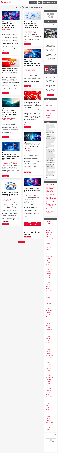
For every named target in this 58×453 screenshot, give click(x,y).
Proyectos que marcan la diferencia (50, 2)
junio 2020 (48, 338)
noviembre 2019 (49, 351)
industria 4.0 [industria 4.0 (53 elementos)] (48, 143)
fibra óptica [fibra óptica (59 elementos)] (48, 140)
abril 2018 (48, 386)
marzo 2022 (48, 303)
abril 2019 (48, 364)
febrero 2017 (48, 412)
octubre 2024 (48, 254)
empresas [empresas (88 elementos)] (48, 138)
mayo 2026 (48, 223)
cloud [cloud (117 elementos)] (47, 128)
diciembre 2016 (49, 416)
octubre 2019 (48, 353)
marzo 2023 (48, 284)
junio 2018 (48, 383)
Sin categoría (48, 113)
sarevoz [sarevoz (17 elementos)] (47, 160)
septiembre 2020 (49, 334)
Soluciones (40, 2)
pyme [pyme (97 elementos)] (47, 156)
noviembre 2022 (49, 290)
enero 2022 (48, 306)
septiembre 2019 (49, 355)
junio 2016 (48, 427)
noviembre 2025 (49, 234)
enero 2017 (48, 414)
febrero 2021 (48, 325)
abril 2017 (48, 409)
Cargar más (22, 241)
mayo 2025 (48, 243)
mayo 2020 (48, 340)
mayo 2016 (48, 429)
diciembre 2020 (49, 329)
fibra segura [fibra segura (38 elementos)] (53, 138)
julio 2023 (48, 277)
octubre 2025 (48, 236)
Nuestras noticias (6, 73)
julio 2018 (48, 381)
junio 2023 (48, 279)
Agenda (35, 2)
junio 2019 (48, 360)
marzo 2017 (48, 411)
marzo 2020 (48, 344)
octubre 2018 (48, 375)
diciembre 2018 (49, 372)
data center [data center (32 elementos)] (48, 134)
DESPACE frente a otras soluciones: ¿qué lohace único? (32, 190)
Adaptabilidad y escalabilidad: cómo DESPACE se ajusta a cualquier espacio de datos (31, 25)
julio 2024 (48, 258)
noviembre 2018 (49, 373)
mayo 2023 (48, 280)
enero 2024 (48, 267)
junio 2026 (48, 221)
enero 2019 (48, 370)
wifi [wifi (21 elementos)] (46, 177)
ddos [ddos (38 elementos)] (52, 134)
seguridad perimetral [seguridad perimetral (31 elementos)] (50, 164)
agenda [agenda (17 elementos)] (47, 125)
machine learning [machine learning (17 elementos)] (49, 153)
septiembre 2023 (49, 275)
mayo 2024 (48, 262)
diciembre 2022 (49, 288)
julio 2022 (48, 295)
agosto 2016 (48, 424)
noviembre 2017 (49, 396)
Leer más (5, 52)
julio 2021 (48, 316)
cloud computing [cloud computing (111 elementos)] (49, 130)
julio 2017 (48, 403)
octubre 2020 (48, 333)
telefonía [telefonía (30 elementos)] (47, 168)
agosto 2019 (48, 357)
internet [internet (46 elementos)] (47, 147)
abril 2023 (48, 282)
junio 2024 (48, 260)
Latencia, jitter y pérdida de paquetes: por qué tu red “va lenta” (10, 194)
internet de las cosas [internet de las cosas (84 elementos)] (50, 149)
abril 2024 (48, 264)
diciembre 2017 (49, 394)
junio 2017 (48, 405)
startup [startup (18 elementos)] (52, 166)
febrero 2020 (48, 346)
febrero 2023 (48, 286)
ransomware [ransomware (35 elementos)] (52, 156)
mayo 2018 (48, 385)
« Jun (47, 449)
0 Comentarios (6, 32)
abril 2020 (48, 342)
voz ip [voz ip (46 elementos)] (50, 175)
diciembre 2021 (49, 308)
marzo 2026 (48, 227)
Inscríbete (51, 94)
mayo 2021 (48, 319)
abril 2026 (48, 225)
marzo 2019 (48, 366)
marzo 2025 (48, 247)
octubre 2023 (48, 273)
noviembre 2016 (49, 418)
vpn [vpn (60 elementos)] (53, 175)
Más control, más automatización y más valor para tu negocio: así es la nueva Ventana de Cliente (10, 156)
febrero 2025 (48, 249)
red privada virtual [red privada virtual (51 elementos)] (49, 158)
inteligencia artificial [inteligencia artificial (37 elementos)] (49, 145)
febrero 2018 (48, 390)
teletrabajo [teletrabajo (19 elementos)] (52, 168)
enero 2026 (48, 230)
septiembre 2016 (49, 422)
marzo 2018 (48, 388)
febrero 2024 (48, 266)
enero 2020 (48, 347)
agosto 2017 (48, 401)
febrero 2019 (48, 368)
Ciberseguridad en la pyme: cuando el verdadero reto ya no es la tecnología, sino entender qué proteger (32, 63)
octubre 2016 (48, 420)
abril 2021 (48, 321)
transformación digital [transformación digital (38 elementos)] (50, 171)
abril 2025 (48, 245)
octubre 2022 (48, 292)
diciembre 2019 (49, 349)
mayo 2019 (48, 362)
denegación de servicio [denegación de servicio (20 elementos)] (50, 136)
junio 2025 (48, 241)
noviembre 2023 (49, 271)
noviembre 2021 (49, 310)
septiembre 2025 (49, 238)
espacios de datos (8, 76)
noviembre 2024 (49, 253)
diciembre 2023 (49, 269)
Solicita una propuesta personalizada (32, 223)
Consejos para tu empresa (8, 30)
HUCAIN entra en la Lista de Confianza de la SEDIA (51, 199)
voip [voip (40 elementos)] (47, 175)
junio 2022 (48, 297)
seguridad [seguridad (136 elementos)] (52, 160)
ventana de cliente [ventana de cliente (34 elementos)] (49, 173)
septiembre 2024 (49, 256)
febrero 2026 (48, 228)
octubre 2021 (48, 312)
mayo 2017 (48, 407)
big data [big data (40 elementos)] (51, 125)
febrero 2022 (48, 305)
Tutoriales (48, 117)
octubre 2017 (48, 398)
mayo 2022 (48, 299)
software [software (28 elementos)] (47, 166)
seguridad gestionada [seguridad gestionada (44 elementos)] (50, 162)
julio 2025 (48, 240)
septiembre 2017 (49, 399)
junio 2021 (48, 318)
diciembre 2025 (49, 232)
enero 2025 (48, 251)
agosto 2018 (48, 379)
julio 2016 (48, 425)
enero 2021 (48, 327)
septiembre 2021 (49, 314)
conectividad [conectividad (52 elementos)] (48, 132)
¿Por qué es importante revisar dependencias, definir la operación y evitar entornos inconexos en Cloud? (10, 112)
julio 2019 (48, 359)
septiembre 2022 (49, 293)
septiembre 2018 (49, 377)
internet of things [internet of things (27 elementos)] (49, 151)
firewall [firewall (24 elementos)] (52, 140)
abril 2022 (48, 301)
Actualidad (31, 2)
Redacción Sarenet (6, 29)
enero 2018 (48, 392)
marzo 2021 (48, 323)
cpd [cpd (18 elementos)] (53, 132)
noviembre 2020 (49, 331)
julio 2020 (48, 336)
